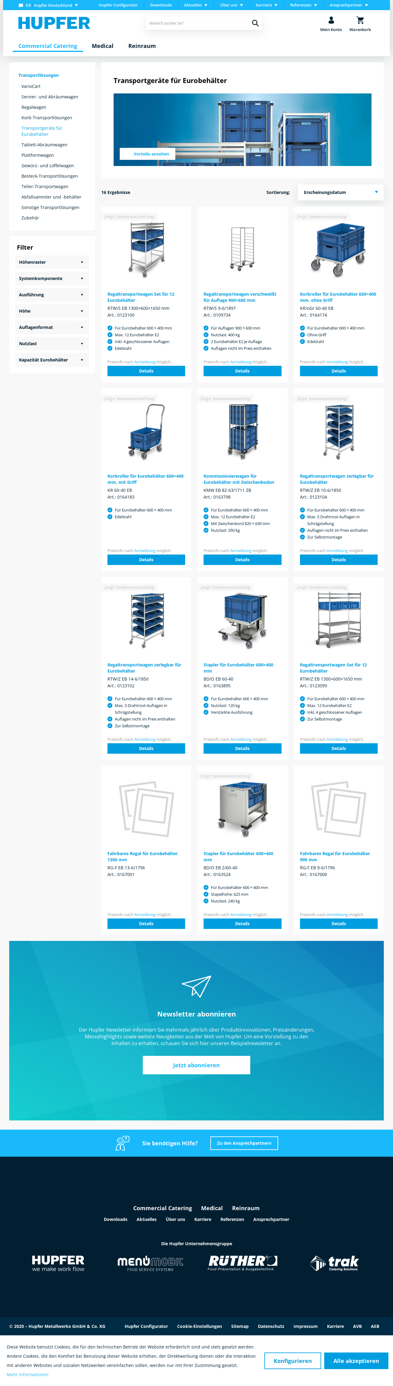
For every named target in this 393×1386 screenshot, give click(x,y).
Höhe (24, 311)
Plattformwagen (37, 155)
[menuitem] (49, 5)
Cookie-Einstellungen (199, 1326)
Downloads (161, 5)
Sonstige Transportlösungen (50, 207)
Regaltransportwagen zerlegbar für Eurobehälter (337, 479)
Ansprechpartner (271, 1219)
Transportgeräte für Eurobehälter (41, 131)
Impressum (306, 1326)
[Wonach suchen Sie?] (204, 23)
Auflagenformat (36, 327)
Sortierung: (278, 192)
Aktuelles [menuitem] (193, 5)
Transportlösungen (38, 75)
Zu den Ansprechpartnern (244, 1143)
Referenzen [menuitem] (300, 5)
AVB (357, 1326)
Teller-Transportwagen (44, 186)
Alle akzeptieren (356, 1360)
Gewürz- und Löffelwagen (47, 165)
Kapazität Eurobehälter (43, 360)
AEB (375, 1326)
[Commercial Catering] (47, 46)
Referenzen (232, 1219)
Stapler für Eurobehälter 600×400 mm (238, 668)
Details (146, 371)
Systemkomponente (40, 278)
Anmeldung (144, 362)
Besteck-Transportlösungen (49, 176)
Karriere (202, 1219)
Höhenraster (32, 262)
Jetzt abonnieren (196, 1065)
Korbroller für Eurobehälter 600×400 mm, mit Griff (145, 479)
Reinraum (246, 1208)
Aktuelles (147, 1219)
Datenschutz (271, 1326)
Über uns (175, 1219)
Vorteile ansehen (151, 154)
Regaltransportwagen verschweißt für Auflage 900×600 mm (240, 297)
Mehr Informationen (28, 1374)
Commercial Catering (162, 1208)
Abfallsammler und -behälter (51, 197)
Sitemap (240, 1326)
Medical (212, 1208)
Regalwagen (33, 107)
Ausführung (31, 295)
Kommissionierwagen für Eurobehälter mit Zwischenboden (239, 479)
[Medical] (102, 46)
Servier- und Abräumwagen (49, 97)
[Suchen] (255, 23)
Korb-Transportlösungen (46, 117)
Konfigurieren (293, 1360)
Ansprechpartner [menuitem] (346, 5)
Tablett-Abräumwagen (44, 145)
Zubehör (30, 218)
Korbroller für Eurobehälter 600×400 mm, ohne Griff (338, 297)
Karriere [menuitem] (264, 5)
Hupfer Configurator (118, 5)
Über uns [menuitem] (228, 5)
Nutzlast (28, 343)
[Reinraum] (142, 46)
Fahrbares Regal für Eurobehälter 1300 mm (142, 857)
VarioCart (31, 86)
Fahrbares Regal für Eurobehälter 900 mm (335, 857)
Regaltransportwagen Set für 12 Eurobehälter (140, 297)
